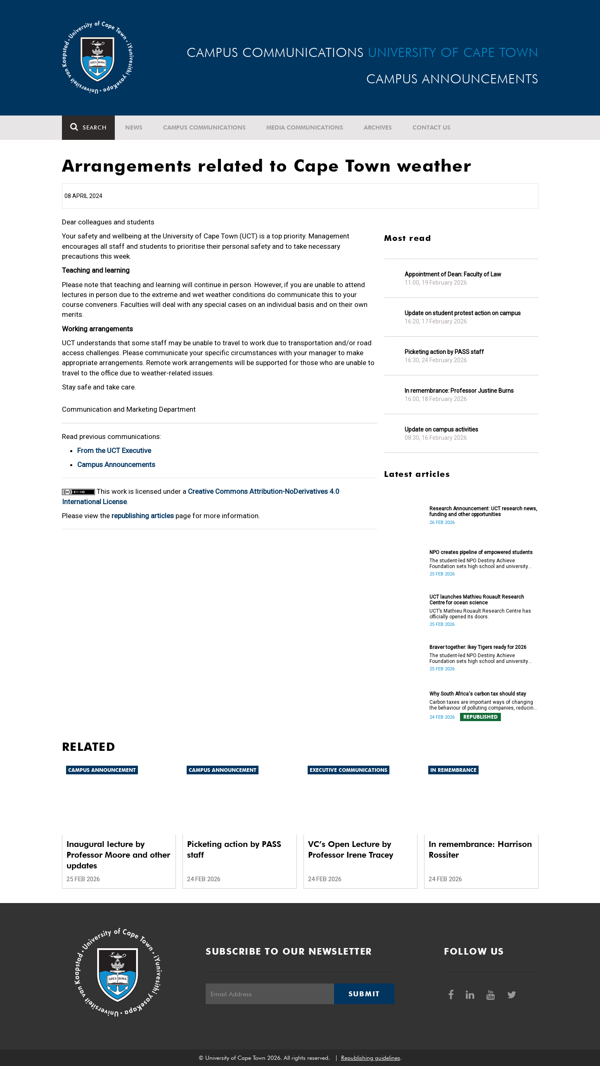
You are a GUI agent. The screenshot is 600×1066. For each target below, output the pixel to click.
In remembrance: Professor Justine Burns (459, 390)
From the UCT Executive (114, 450)
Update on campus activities (441, 429)
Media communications (304, 127)
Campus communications (204, 127)
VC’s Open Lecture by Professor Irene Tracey (350, 849)
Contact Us (432, 127)
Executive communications (348, 770)
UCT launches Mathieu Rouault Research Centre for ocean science (476, 600)
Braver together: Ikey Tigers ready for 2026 (477, 647)
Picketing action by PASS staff (444, 352)
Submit (364, 994)
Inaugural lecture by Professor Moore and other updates (118, 854)
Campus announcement (102, 770)
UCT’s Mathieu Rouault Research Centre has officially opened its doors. (480, 614)
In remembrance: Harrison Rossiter (480, 849)
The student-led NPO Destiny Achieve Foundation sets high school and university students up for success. (478, 563)
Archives (378, 127)
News (133, 127)
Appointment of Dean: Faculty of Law (453, 274)
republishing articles (142, 516)
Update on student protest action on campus (463, 313)
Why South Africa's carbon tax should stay (477, 694)
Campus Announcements (116, 464)
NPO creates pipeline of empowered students (481, 552)
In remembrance (453, 770)
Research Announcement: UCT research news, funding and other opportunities (483, 511)
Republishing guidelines (370, 1057)
